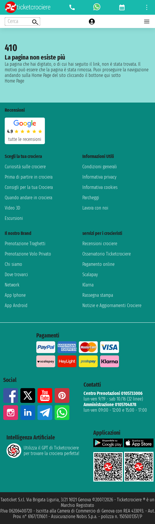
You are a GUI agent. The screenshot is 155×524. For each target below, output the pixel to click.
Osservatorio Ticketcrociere (106, 254)
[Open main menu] (146, 21)
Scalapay (90, 274)
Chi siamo (13, 264)
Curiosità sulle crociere (25, 166)
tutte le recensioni (24, 139)
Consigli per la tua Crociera (29, 187)
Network (12, 285)
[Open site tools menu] (146, 7)
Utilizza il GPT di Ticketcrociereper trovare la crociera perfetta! (42, 450)
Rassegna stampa (97, 295)
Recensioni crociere (99, 243)
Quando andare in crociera (28, 197)
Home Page (14, 81)
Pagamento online (98, 264)
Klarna (88, 285)
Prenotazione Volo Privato (28, 254)
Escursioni (14, 218)
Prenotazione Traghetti (25, 243)
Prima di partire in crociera (29, 177)
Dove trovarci (16, 274)
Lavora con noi (95, 208)
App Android (16, 305)
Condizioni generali (99, 166)
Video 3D (12, 208)
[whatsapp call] (96, 7)
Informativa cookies (100, 187)
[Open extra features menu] (22, 21)
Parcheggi (90, 197)
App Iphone (15, 295)
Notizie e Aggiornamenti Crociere (111, 305)
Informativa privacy (99, 177)
